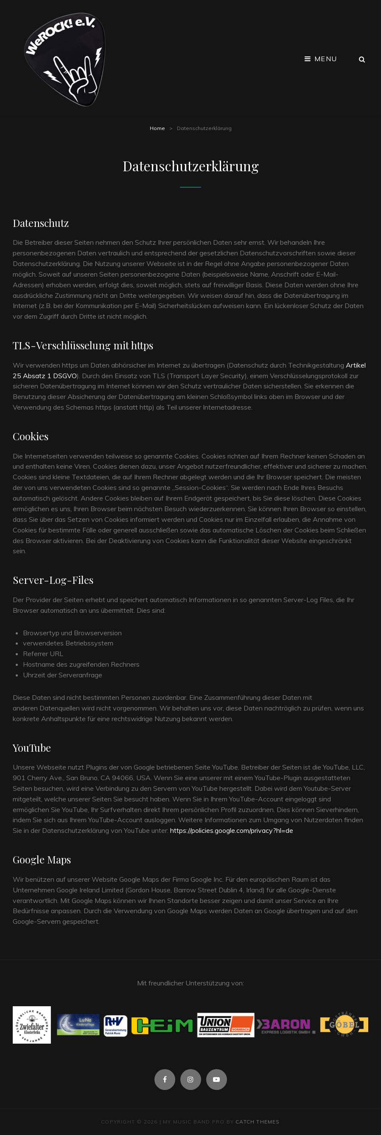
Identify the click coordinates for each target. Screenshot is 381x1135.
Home (157, 128)
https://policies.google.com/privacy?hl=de (231, 830)
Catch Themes (257, 1121)
